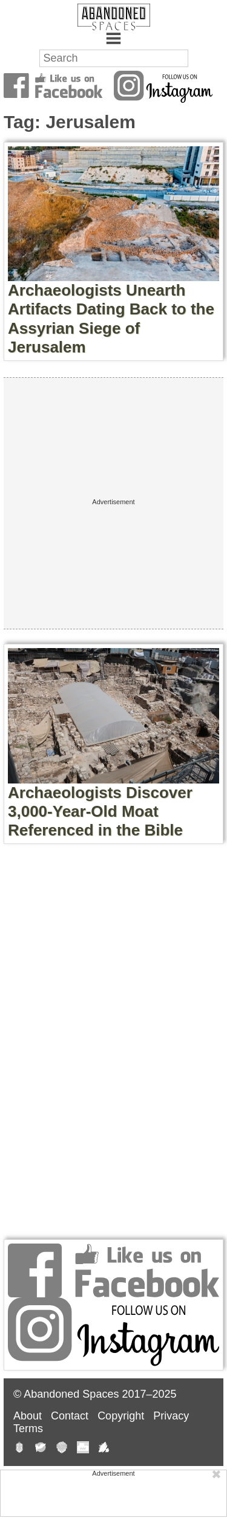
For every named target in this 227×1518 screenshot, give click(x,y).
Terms (28, 1428)
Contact (69, 1416)
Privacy (171, 1416)
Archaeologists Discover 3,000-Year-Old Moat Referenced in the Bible (100, 811)
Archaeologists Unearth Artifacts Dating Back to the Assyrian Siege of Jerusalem (111, 318)
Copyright (120, 1416)
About (27, 1416)
